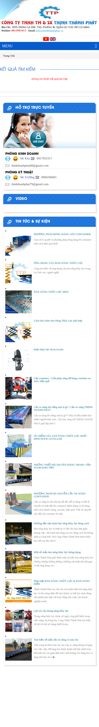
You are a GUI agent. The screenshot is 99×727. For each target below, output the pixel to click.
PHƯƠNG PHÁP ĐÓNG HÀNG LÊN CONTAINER (62, 234)
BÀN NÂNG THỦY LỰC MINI (51, 291)
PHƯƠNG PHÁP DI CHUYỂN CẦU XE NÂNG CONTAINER (60, 495)
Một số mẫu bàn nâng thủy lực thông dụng (57, 552)
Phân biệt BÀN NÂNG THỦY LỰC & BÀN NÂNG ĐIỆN (62, 582)
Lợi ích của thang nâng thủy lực (51, 610)
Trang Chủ (9, 55)
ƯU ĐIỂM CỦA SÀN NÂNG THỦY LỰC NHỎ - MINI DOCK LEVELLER (61, 437)
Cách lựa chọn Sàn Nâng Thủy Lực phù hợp (58, 320)
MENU (49, 46)
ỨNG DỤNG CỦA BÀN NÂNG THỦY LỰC (58, 262)
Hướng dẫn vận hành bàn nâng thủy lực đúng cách (61, 523)
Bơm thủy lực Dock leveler (49, 349)
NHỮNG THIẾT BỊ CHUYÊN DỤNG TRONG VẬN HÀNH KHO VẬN (62, 466)
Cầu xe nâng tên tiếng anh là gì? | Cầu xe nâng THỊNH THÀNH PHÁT (63, 408)
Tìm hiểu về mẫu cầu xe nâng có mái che (56, 639)
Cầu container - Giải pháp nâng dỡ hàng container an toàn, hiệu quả (62, 380)
